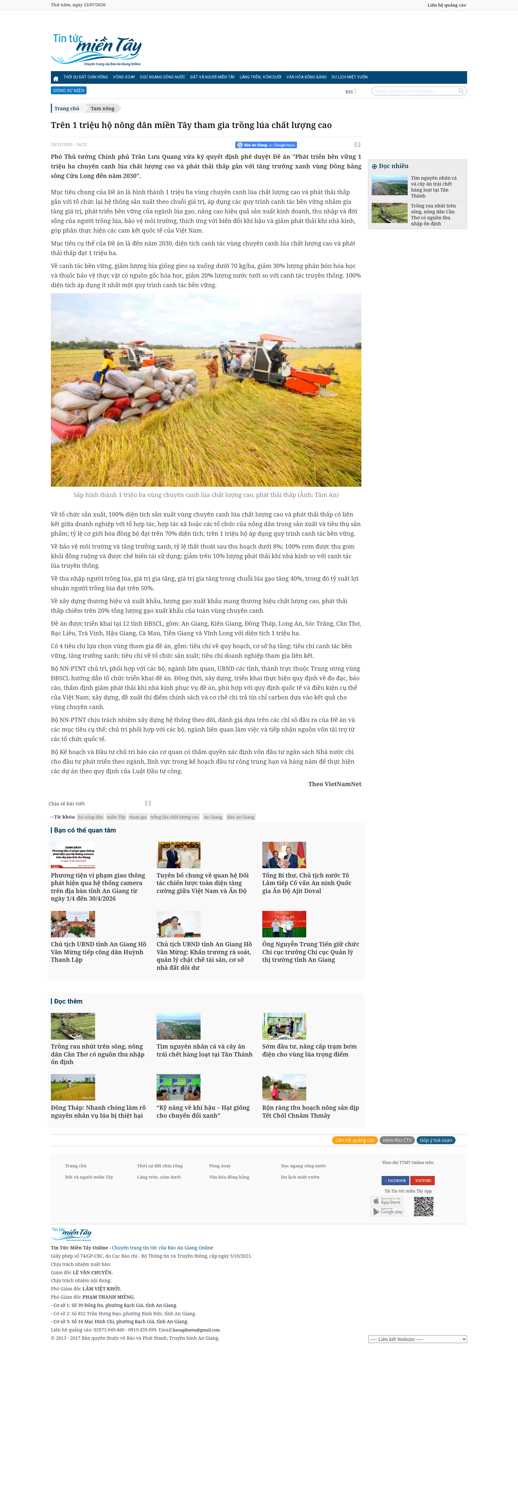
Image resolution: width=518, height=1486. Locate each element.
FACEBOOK (395, 1317)
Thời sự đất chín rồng (85, 77)
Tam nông (102, 108)
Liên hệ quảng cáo (446, 5)
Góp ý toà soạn (436, 1276)
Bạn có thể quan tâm (85, 831)
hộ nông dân (90, 817)
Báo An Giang (240, 817)
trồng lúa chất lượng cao (175, 817)
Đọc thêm (68, 1070)
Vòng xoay (124, 77)
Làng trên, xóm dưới (260, 77)
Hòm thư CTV (397, 1276)
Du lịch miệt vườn (350, 77)
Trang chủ (67, 108)
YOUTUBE (422, 1317)
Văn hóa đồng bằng (306, 77)
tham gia (137, 817)
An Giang (213, 817)
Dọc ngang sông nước (162, 77)
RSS (351, 92)
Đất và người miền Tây (212, 77)
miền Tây (116, 817)
